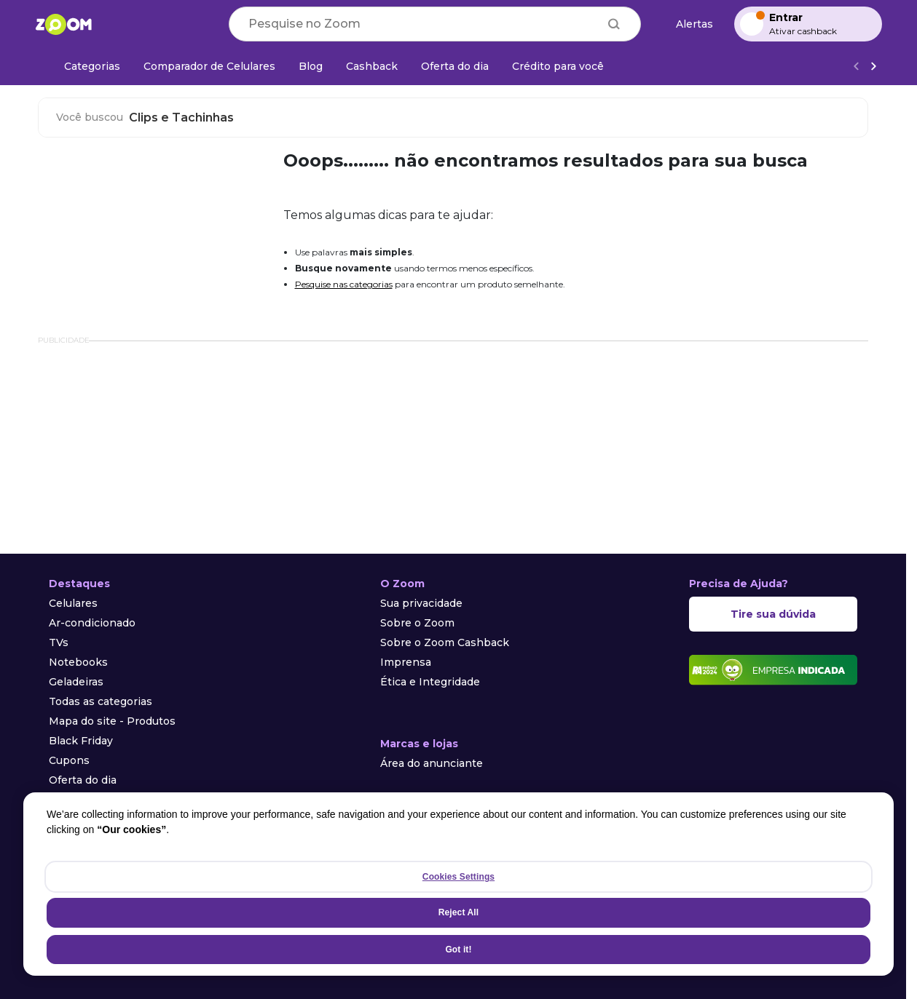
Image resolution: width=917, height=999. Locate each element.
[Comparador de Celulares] (209, 66)
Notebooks (78, 662)
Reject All (458, 912)
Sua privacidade (421, 603)
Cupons (69, 760)
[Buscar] (614, 24)
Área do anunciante (431, 763)
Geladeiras (76, 681)
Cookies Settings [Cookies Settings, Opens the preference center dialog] (458, 877)
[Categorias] (83, 66)
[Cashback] (371, 66)
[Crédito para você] (557, 66)
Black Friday (81, 740)
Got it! (458, 949)
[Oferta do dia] (454, 66)
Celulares (73, 603)
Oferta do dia (83, 780)
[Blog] (310, 66)
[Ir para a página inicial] (63, 24)
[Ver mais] (873, 66)
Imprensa (405, 662)
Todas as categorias (100, 701)
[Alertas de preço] (687, 24)
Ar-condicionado (92, 622)
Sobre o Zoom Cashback (444, 642)
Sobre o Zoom (417, 622)
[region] (458, 884)
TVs (58, 642)
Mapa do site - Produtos (112, 721)
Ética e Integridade (430, 681)
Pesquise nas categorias (344, 284)
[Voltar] (856, 66)
